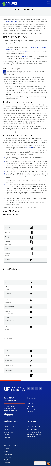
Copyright (30, 411)
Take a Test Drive (11, 21)
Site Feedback (8, 414)
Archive (6, 451)
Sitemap (6, 448)
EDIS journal (29, 147)
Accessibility (31, 409)
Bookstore (30, 406)
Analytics (6, 460)
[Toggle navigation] (48, 2)
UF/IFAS (6, 429)
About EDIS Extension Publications (34, 435)
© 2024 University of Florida (11, 446)
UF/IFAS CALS (8, 432)
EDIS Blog (30, 404)
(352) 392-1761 (9, 416)
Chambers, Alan (23, 52)
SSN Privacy (7, 462)
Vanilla (24, 56)
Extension (7, 437)
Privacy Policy (7, 457)
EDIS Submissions (33, 429)
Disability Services (8, 454)
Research (7, 435)
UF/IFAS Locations (10, 427)
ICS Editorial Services (34, 432)
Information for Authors (35, 427)
